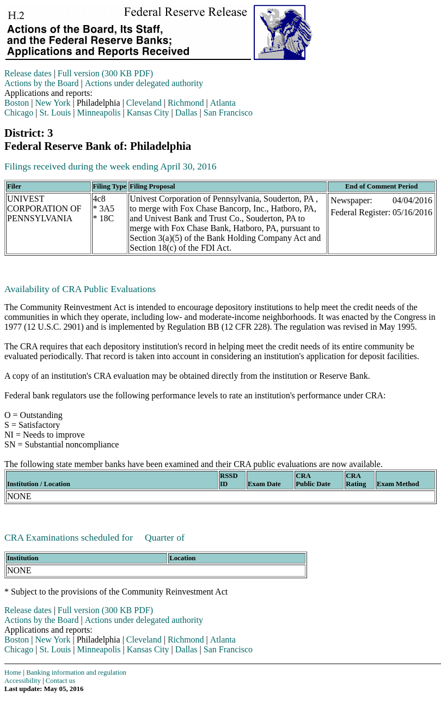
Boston (16, 102)
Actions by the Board (41, 83)
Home (12, 672)
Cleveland (144, 102)
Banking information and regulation (76, 672)
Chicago (18, 112)
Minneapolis (99, 112)
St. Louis (55, 112)
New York (53, 102)
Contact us (60, 680)
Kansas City (148, 112)
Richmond (186, 102)
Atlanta (223, 102)
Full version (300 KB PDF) (105, 73)
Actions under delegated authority (144, 83)
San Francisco (228, 112)
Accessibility (22, 680)
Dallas (186, 112)
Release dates (28, 73)
